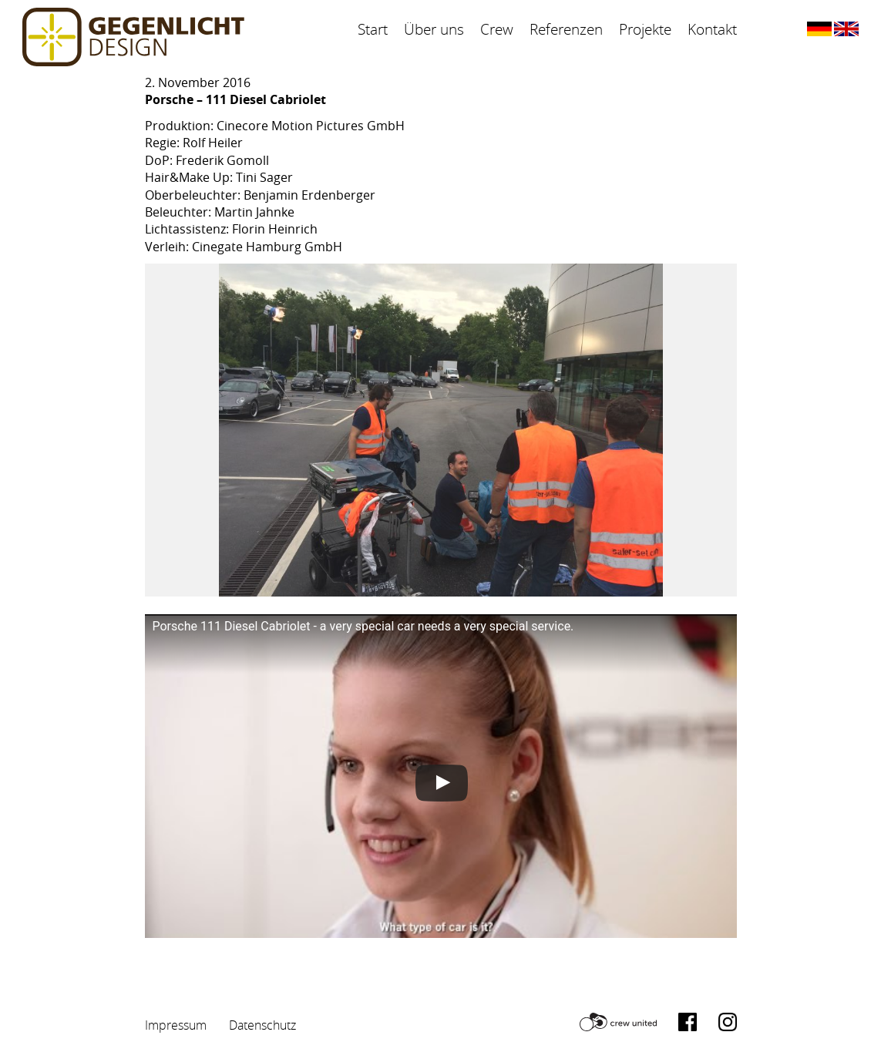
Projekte (645, 29)
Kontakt (712, 29)
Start (373, 29)
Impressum (176, 1025)
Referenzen (566, 29)
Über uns (434, 29)
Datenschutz (262, 1025)
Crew (496, 29)
